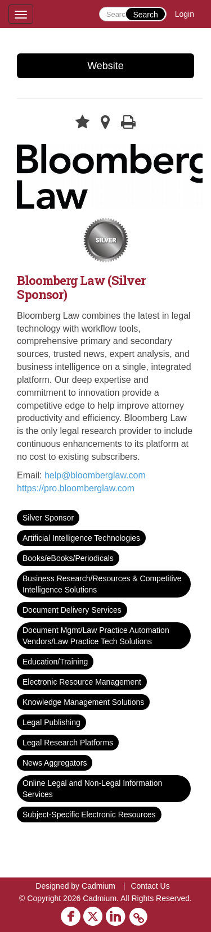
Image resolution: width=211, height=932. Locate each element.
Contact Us (150, 885)
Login (184, 14)
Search (145, 14)
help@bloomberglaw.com (95, 475)
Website (105, 65)
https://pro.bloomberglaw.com (75, 488)
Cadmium (98, 885)
